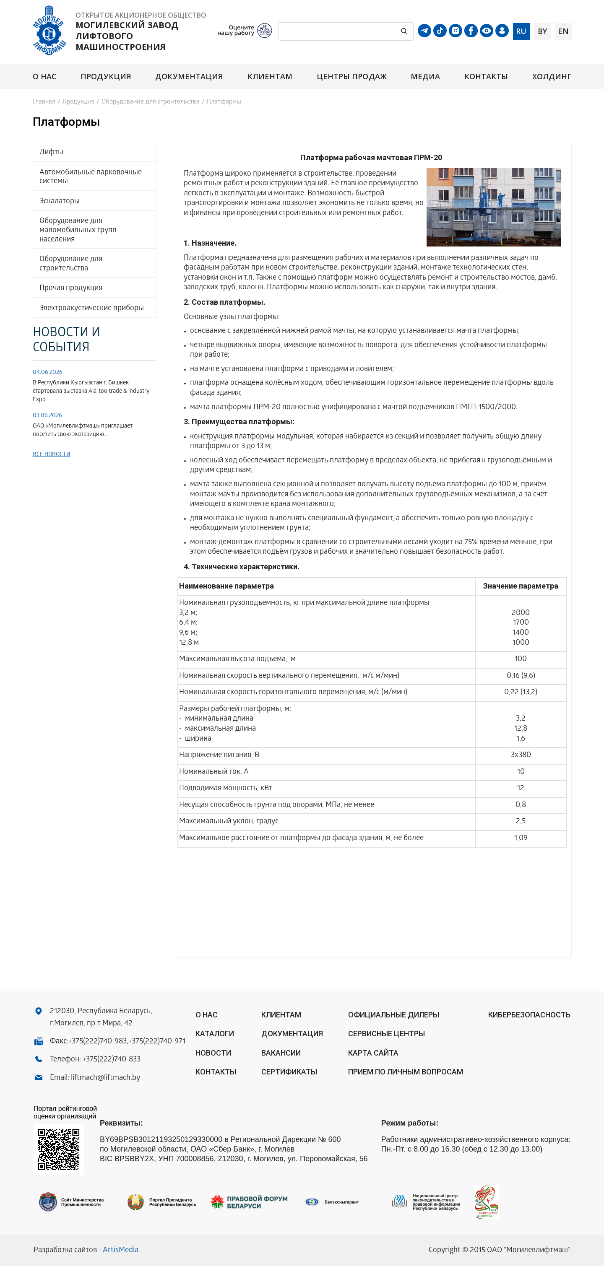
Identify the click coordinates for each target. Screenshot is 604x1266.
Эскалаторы (59, 201)
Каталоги (214, 1033)
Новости (213, 1052)
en (563, 31)
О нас (45, 76)
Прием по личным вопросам (405, 1071)
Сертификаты (289, 1071)
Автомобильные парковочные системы (90, 178)
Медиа (425, 76)
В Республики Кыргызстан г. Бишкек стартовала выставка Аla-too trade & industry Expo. (91, 392)
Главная (44, 102)
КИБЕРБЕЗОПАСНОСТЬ (529, 1014)
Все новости (51, 455)
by (542, 31)
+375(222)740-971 (156, 1042)
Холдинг (552, 76)
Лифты (51, 152)
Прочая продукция (70, 288)
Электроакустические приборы (91, 308)
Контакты (486, 76)
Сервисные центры (386, 1033)
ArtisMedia (120, 1250)
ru (521, 31)
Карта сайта (373, 1052)
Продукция (106, 76)
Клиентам (270, 76)
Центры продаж (352, 76)
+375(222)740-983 (97, 1042)
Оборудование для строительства (151, 102)
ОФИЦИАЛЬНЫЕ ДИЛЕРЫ (393, 1014)
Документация (189, 76)
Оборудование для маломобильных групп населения (78, 230)
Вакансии (281, 1052)
